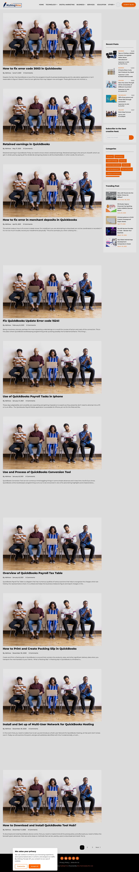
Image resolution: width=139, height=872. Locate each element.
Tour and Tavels (126, 169)
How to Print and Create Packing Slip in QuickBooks (40, 648)
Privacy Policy (64, 862)
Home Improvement (113, 165)
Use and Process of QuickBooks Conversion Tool (37, 472)
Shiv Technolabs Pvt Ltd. (85, 866)
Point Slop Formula (124, 112)
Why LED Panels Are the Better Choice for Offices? (125, 195)
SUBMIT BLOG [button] (129, 4)
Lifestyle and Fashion (113, 173)
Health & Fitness (112, 161)
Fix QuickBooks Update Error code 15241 (31, 320)
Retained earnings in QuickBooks (26, 144)
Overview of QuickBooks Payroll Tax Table (32, 573)
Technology (119, 156)
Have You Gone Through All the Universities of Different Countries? (126, 85)
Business (110, 156)
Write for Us (75, 862)
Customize (101, 866)
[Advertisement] (52, 252)
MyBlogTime (64, 866)
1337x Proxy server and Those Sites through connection (125, 99)
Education (126, 165)
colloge (121, 80)
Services (122, 161)
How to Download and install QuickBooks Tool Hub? (39, 825)
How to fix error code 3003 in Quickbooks (32, 68)
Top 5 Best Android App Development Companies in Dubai (125, 242)
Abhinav (7, 73)
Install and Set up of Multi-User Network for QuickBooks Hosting (48, 724)
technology (122, 95)
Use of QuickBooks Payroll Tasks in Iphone (33, 396)
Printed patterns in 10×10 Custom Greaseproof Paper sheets (125, 219)
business (121, 51)
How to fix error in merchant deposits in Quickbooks (40, 219)
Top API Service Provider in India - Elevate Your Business (125, 230)
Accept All (115, 866)
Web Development (113, 169)
